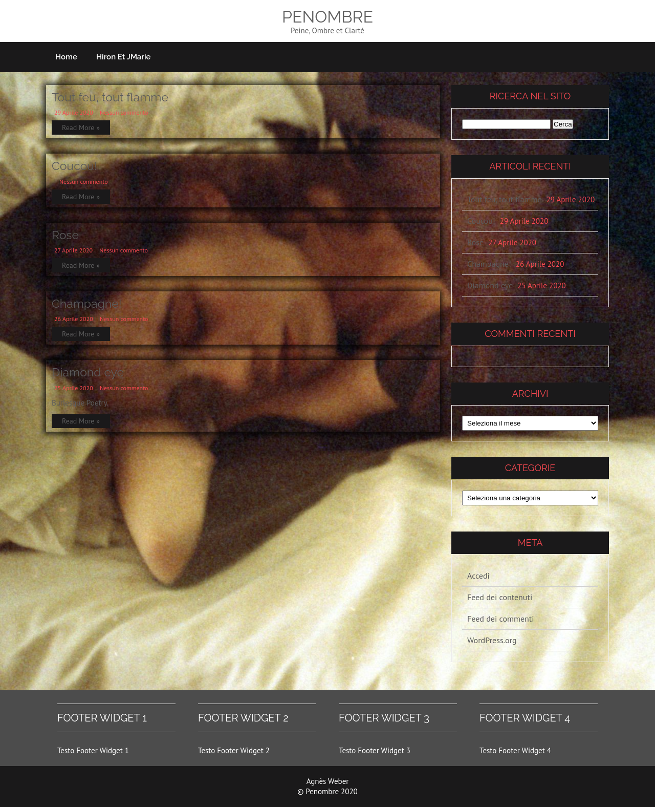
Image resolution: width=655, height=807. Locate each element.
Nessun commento (124, 112)
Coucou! (74, 166)
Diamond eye (88, 372)
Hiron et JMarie (123, 56)
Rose (65, 235)
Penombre (327, 16)
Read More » (81, 127)
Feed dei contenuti (499, 597)
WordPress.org (492, 640)
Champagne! (87, 303)
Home (66, 56)
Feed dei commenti (500, 618)
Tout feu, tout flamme (110, 97)
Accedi (478, 575)
